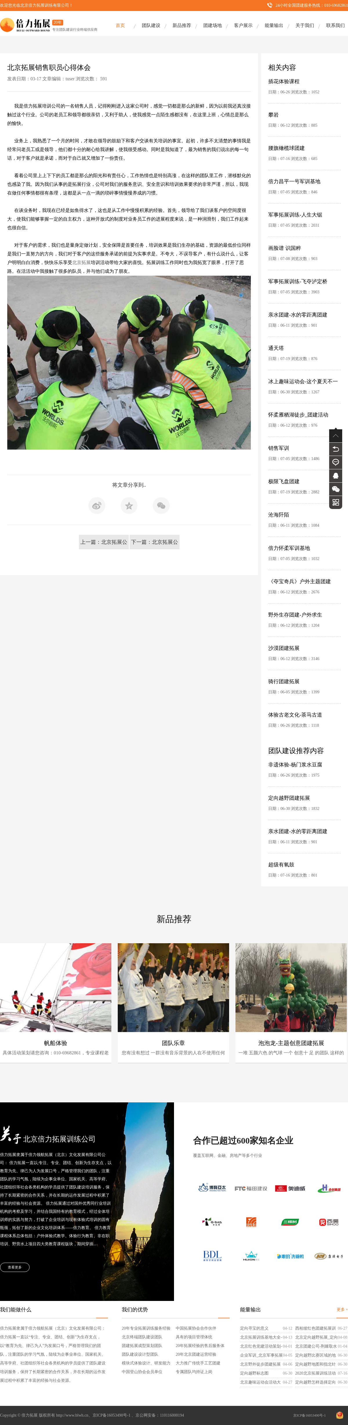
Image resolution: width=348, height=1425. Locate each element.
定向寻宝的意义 (254, 1328)
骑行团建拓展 (284, 681)
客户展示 (243, 25)
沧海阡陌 (278, 515)
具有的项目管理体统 (194, 1337)
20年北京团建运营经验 (196, 1354)
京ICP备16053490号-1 (309, 1415)
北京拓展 (81, 262)
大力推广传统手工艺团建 (198, 1363)
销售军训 (278, 448)
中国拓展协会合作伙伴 (196, 1328)
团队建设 (151, 25)
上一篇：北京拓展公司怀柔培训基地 (103, 544)
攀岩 (273, 115)
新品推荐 (182, 25)
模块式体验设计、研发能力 (146, 1363)
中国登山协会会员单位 (142, 1372)
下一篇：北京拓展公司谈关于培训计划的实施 (154, 544)
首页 (120, 25)
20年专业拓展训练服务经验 (146, 1328)
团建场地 (212, 25)
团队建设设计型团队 (140, 1354)
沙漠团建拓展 (284, 648)
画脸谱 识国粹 (284, 248)
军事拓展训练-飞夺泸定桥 (297, 281)
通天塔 (276, 348)
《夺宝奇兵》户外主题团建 (299, 581)
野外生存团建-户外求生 (295, 615)
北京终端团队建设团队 (142, 1337)
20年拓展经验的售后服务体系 (200, 1347)
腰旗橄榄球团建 (286, 148)
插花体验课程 (284, 81)
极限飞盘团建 (284, 481)
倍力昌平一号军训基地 (294, 181)
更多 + (342, 1309)
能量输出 (274, 25)
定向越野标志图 (254, 1373)
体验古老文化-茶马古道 (295, 715)
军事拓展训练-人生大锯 (295, 215)
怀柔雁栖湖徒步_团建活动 (298, 415)
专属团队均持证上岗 (194, 1372)
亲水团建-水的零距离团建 (297, 315)
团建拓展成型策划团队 (142, 1346)
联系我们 (335, 25)
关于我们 (305, 25)
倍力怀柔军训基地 (289, 548)
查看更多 (15, 1267)
